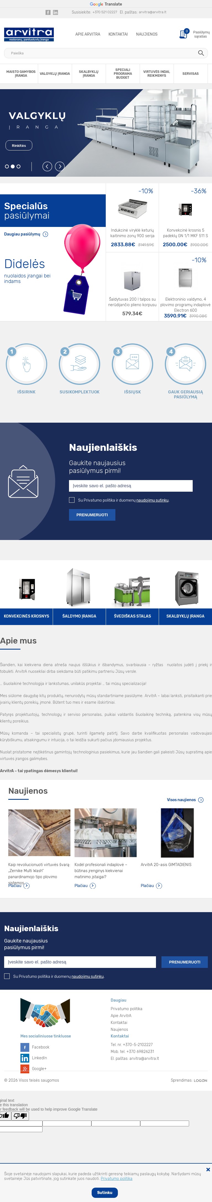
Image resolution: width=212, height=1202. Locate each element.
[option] (106, 133)
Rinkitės (19, 146)
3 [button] (18, 166)
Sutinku (104, 1192)
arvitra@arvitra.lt (152, 12)
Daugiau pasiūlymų (22, 234)
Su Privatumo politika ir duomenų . (119, 500)
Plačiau (14, 885)
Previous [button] (47, 166)
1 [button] (7, 166)
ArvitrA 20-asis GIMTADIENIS (166, 864)
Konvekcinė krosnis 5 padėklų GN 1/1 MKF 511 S (185, 233)
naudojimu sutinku (152, 500)
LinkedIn (39, 1058)
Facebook (40, 1047)
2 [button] (12, 166)
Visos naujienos (181, 800)
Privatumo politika (126, 1009)
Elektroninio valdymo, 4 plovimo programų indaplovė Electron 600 (185, 302)
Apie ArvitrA (87, 34)
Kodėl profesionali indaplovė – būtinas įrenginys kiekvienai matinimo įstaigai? (101, 870)
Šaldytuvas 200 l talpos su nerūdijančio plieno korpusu (132, 302)
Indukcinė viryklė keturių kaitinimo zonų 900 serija (132, 233)
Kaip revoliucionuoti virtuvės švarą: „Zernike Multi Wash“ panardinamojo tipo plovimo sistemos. (39, 871)
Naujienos (147, 34)
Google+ (39, 1068)
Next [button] (60, 166)
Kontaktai (118, 34)
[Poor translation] (20, 1116)
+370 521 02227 (104, 12)
